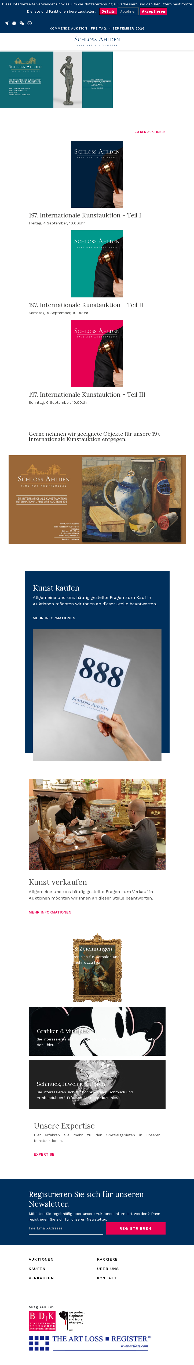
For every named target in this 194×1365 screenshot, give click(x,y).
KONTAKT (107, 1278)
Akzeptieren (153, 11)
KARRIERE (107, 1259)
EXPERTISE (44, 1154)
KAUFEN (37, 1268)
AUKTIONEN (41, 1259)
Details (108, 11)
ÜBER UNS (108, 1268)
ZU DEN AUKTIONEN (150, 132)
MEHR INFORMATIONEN (54, 618)
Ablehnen (128, 11)
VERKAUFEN (41, 1278)
